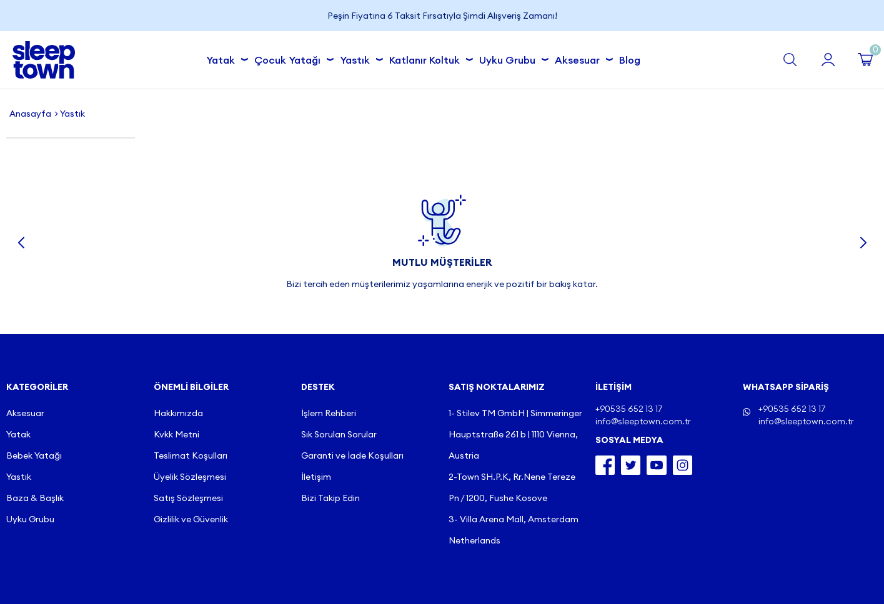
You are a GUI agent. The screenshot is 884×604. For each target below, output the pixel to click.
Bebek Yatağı (34, 455)
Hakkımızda (178, 413)
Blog (629, 60)
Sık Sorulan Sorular (339, 434)
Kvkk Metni (176, 434)
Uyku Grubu (510, 58)
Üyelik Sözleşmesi (190, 476)
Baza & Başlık (35, 498)
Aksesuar (581, 58)
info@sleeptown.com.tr (806, 421)
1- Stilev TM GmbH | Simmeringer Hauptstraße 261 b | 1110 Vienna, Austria (515, 434)
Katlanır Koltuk (428, 58)
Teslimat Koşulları (190, 455)
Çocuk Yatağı (290, 58)
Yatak (224, 58)
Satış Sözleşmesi (188, 498)
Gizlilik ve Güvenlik (191, 519)
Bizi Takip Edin (330, 498)
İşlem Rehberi (328, 413)
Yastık (358, 58)
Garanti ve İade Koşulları (352, 455)
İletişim (316, 476)
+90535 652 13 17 (791, 408)
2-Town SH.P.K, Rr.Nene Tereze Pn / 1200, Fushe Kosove (512, 487)
